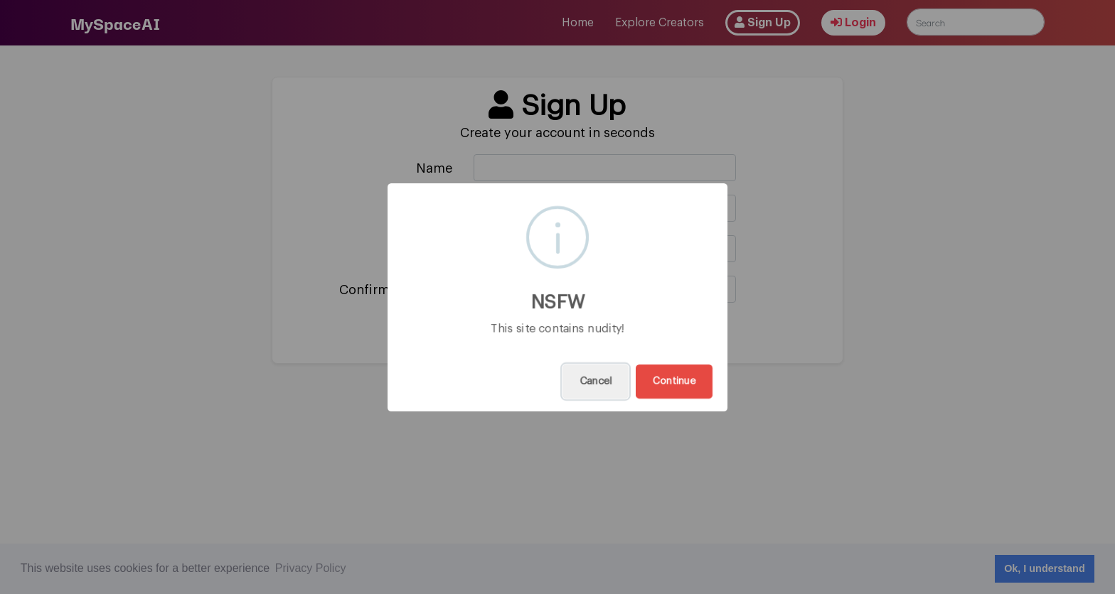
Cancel (596, 382)
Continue (674, 382)
